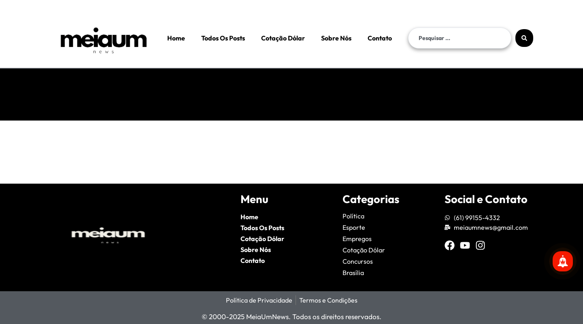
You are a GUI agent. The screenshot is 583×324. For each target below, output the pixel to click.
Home (176, 38)
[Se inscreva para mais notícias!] (563, 261)
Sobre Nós (336, 38)
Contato (380, 38)
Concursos (358, 261)
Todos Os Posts (223, 38)
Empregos (357, 239)
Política (353, 216)
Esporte (354, 227)
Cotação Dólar (283, 38)
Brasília (353, 273)
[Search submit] (524, 38)
